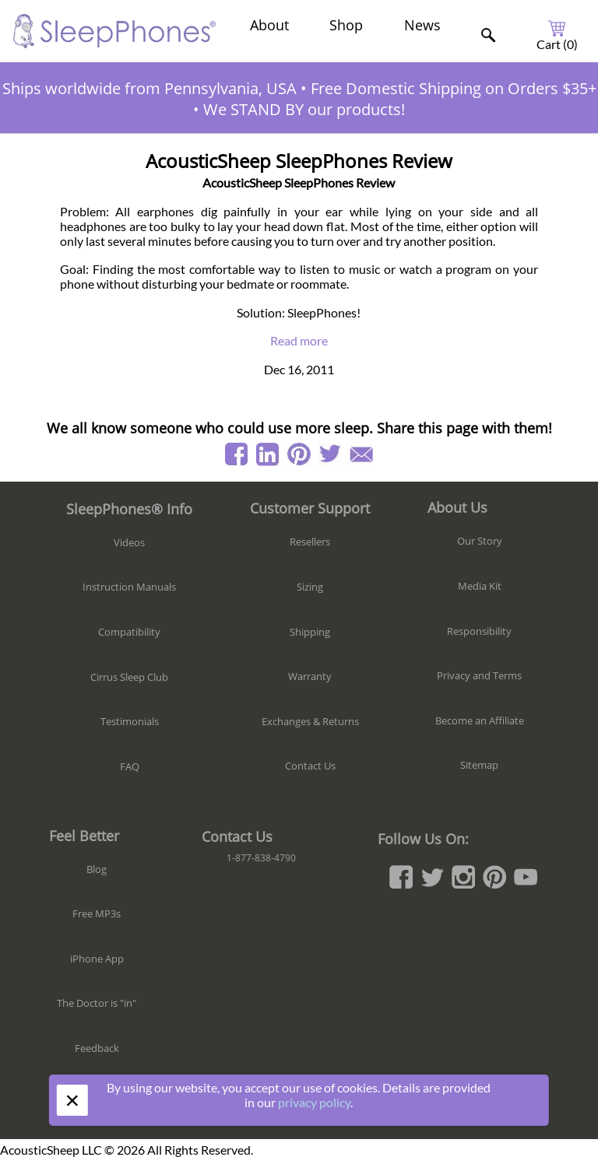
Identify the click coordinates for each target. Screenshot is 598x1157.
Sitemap (479, 765)
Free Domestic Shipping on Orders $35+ (453, 88)
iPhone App (97, 959)
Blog (96, 869)
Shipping (310, 632)
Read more (299, 340)
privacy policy (314, 1102)
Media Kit (479, 586)
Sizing (310, 587)
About (269, 25)
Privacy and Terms (479, 675)
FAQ (129, 766)
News (422, 25)
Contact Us (310, 766)
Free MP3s (96, 913)
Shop (346, 25)
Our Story (479, 541)
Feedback (97, 1048)
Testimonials (129, 721)
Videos (129, 542)
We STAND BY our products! (304, 109)
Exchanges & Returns (310, 721)
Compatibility (129, 632)
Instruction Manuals (129, 587)
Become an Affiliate (479, 720)
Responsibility (479, 631)
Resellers (310, 542)
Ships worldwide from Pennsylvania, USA (149, 88)
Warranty (310, 676)
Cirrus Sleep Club (129, 677)
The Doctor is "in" (96, 1003)
